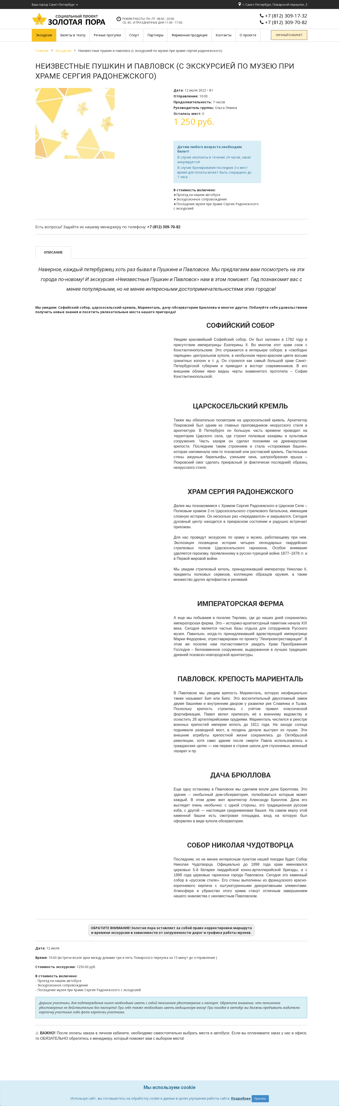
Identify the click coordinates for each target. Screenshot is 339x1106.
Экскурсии (63, 50)
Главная (41, 50)
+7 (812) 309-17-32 (286, 15)
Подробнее (241, 1098)
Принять (260, 1099)
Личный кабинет (289, 35)
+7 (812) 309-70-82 (286, 22)
